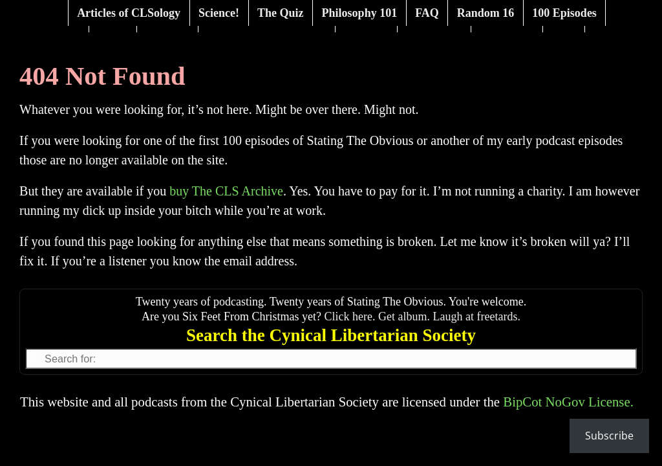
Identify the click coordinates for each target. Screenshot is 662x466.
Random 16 (486, 12)
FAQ (427, 12)
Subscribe (609, 435)
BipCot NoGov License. (568, 401)
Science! (218, 12)
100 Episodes (564, 12)
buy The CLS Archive (226, 191)
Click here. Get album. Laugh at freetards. (422, 316)
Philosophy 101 (360, 12)
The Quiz (280, 12)
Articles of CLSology (128, 12)
